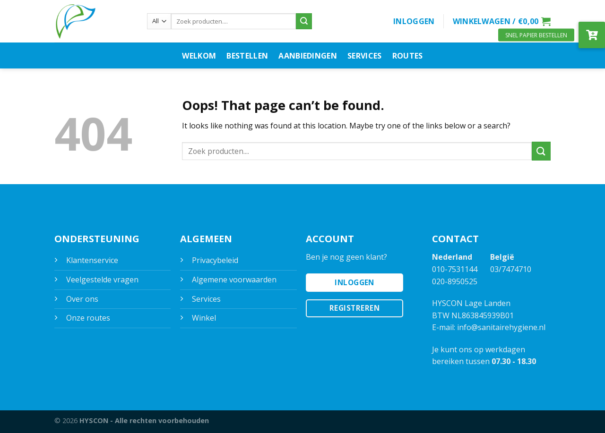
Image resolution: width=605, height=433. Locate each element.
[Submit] (304, 21)
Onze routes (88, 318)
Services (364, 56)
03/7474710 (510, 269)
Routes (407, 56)
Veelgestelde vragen (102, 279)
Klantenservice (92, 260)
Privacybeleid (215, 260)
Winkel (204, 318)
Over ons (82, 299)
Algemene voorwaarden (234, 279)
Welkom (199, 56)
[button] (592, 35)
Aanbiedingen (307, 56)
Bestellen (247, 56)
